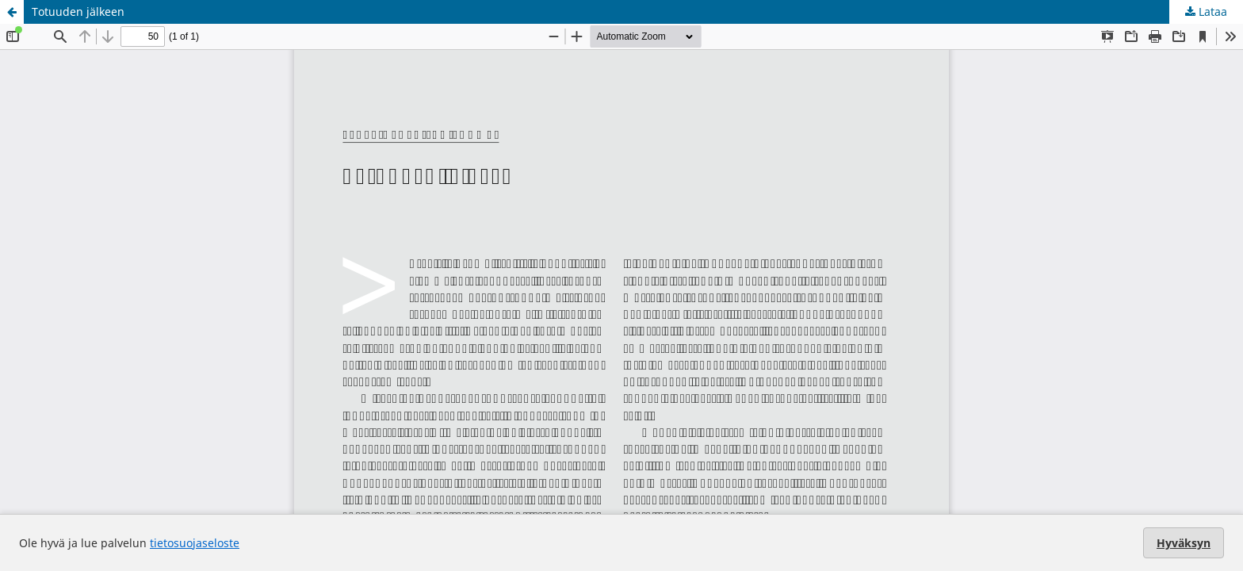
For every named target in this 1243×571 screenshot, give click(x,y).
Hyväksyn (1183, 542)
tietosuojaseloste (194, 542)
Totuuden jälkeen (78, 11)
